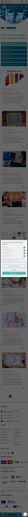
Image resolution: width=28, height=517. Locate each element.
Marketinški (8, 255)
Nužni (6, 247)
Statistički (8, 253)
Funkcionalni (8, 250)
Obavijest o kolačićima (8, 262)
